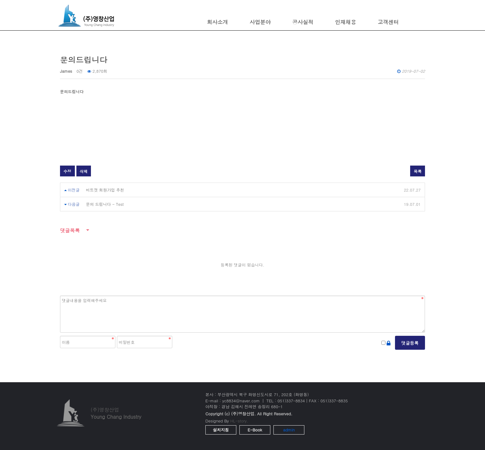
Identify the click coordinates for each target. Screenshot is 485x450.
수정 (67, 171)
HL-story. (239, 421)
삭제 (84, 171)
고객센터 (388, 22)
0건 (79, 71)
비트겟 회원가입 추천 (105, 190)
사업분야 (260, 22)
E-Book (255, 430)
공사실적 (302, 22)
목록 (418, 171)
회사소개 (217, 22)
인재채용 (345, 22)
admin (289, 430)
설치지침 (221, 430)
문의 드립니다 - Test (105, 204)
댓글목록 (70, 230)
